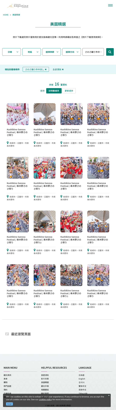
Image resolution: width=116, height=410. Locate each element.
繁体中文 (82, 386)
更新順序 (69, 90)
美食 (5, 378)
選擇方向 (70, 51)
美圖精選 (16, 15)
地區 (30, 51)
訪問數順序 (54, 90)
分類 (10, 51)
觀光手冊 (45, 386)
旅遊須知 (45, 375)
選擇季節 (50, 51)
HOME (5, 15)
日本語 (81, 375)
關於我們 (45, 393)
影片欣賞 (45, 378)
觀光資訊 (7, 375)
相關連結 (45, 389)
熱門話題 (7, 386)
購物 (5, 382)
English (82, 378)
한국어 (82, 382)
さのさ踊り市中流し (36, 69)
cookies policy (45, 399)
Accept (9, 404)
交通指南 (7, 393)
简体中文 (82, 389)
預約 (5, 389)
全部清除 (58, 69)
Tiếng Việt (83, 393)
